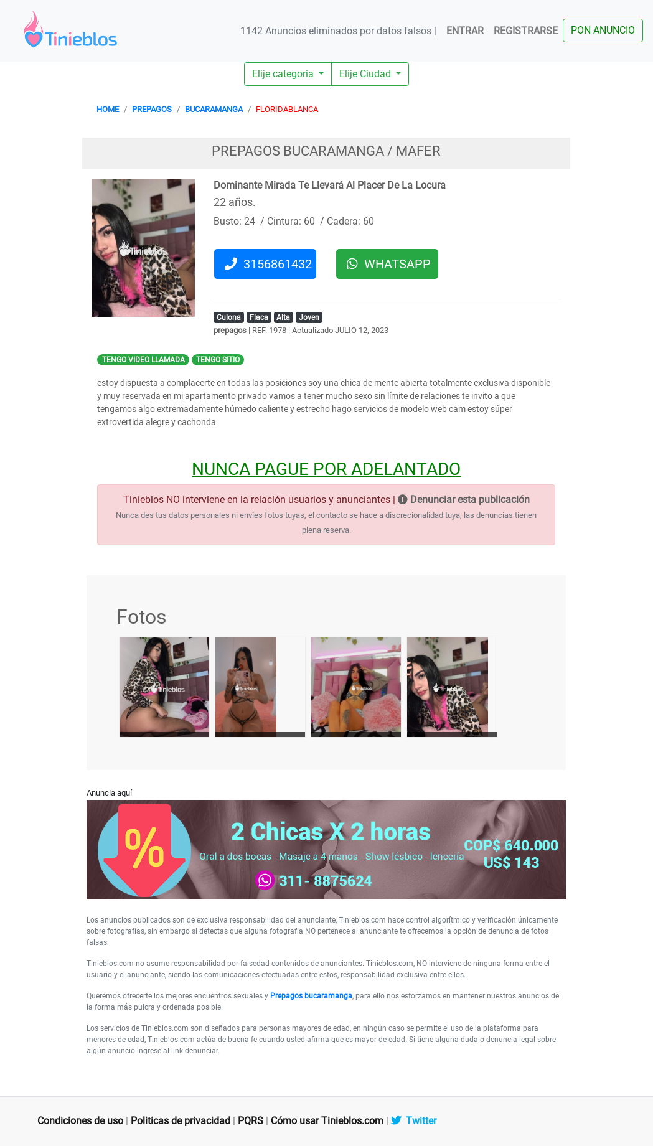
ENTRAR (465, 31)
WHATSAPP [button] (389, 263)
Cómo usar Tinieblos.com (327, 1121)
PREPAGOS (152, 109)
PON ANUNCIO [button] (603, 30)
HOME (107, 109)
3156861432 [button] (268, 263)
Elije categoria (284, 74)
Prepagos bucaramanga (311, 996)
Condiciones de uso (80, 1121)
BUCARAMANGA (214, 109)
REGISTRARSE (526, 31)
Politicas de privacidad (180, 1121)
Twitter (413, 1121)
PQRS (250, 1121)
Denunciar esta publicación (464, 499)
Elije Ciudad (366, 74)
